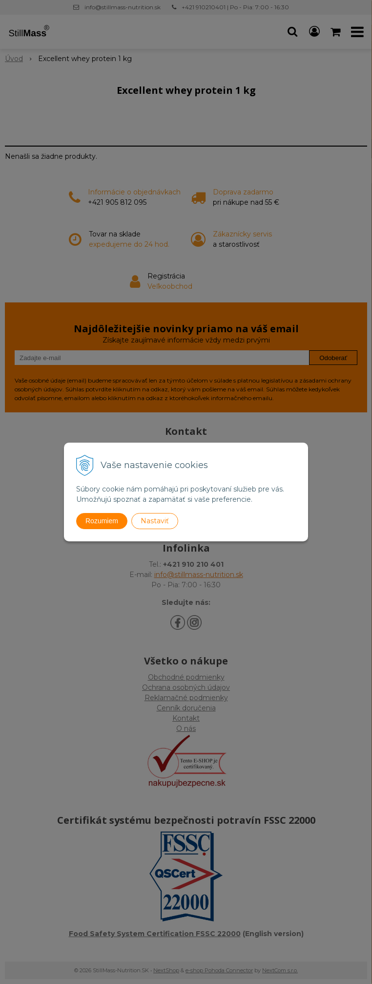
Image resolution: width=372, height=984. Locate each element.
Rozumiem (101, 521)
